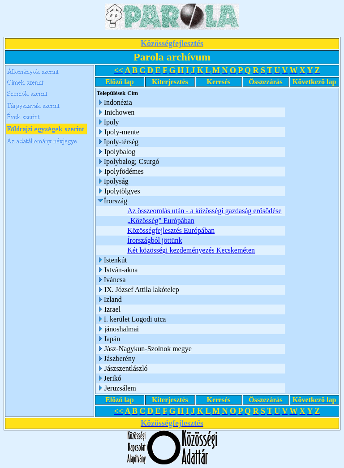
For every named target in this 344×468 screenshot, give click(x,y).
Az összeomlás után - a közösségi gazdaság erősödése (204, 211)
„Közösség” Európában (160, 220)
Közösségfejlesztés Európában (171, 230)
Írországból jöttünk (154, 240)
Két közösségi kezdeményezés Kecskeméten (191, 250)
